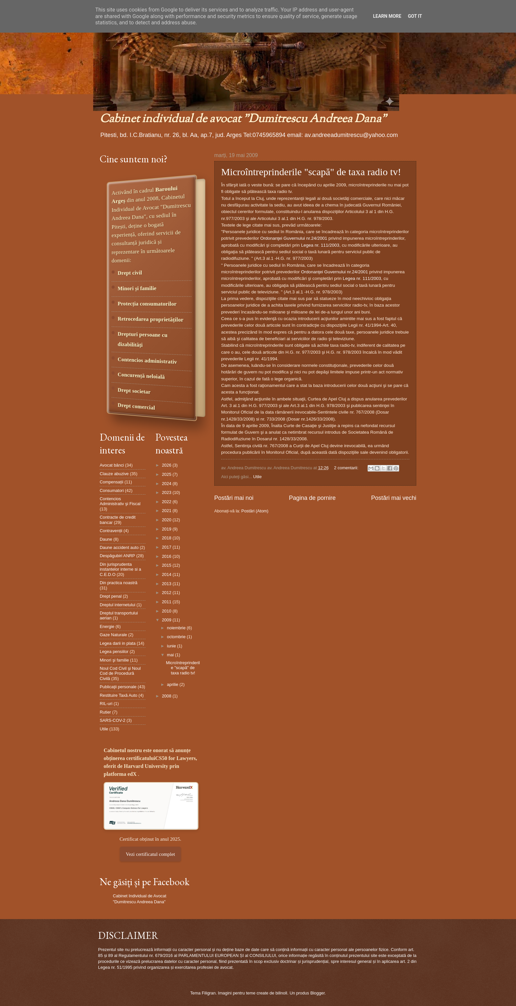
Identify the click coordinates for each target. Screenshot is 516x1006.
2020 (167, 519)
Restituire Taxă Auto (118, 695)
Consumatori (112, 490)
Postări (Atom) (254, 510)
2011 (167, 601)
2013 (167, 583)
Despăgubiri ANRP (117, 555)
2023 (167, 492)
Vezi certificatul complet (150, 854)
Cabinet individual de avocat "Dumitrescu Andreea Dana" (243, 119)
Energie (107, 626)
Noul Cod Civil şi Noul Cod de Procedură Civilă (120, 673)
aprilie (173, 684)
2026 (167, 465)
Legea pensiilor (114, 651)
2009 (167, 619)
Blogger (317, 993)
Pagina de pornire (312, 498)
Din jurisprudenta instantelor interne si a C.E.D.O (120, 569)
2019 (167, 529)
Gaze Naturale (113, 634)
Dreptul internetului (117, 604)
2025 (167, 474)
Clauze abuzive (114, 473)
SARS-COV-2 (112, 720)
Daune (106, 539)
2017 (167, 547)
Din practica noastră (119, 582)
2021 (167, 510)
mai (171, 654)
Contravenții (111, 530)
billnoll (281, 993)
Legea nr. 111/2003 (320, 245)
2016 (167, 556)
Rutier (105, 712)
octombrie (177, 636)
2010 (167, 611)
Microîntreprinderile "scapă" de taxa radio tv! (311, 171)
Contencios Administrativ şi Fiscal (120, 501)
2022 (167, 501)
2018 (167, 537)
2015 (167, 565)
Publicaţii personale (118, 686)
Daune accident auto (119, 547)
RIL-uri (106, 703)
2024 (167, 483)
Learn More (387, 16)
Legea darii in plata (118, 643)
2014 (167, 574)
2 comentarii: (346, 467)
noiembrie (177, 627)
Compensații (111, 481)
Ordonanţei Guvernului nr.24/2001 (293, 238)
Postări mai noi (233, 498)
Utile (257, 476)
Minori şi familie (114, 660)
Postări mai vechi (393, 498)
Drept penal (111, 596)
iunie (172, 645)
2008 (167, 695)
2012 (167, 592)
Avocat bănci (112, 465)
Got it (415, 16)
